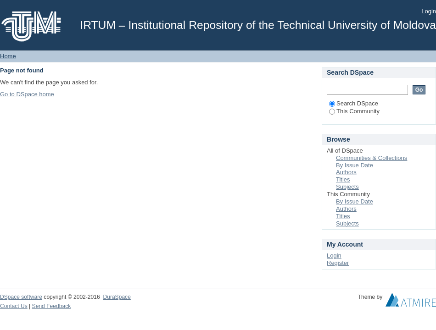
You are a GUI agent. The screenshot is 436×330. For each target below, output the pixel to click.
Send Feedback (51, 306)
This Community (354, 111)
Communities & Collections (371, 157)
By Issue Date (354, 165)
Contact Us (14, 306)
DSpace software (21, 297)
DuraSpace (116, 297)
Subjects (347, 186)
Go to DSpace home (27, 94)
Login (428, 11)
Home (8, 56)
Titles (343, 179)
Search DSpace (353, 103)
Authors (346, 172)
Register (338, 262)
